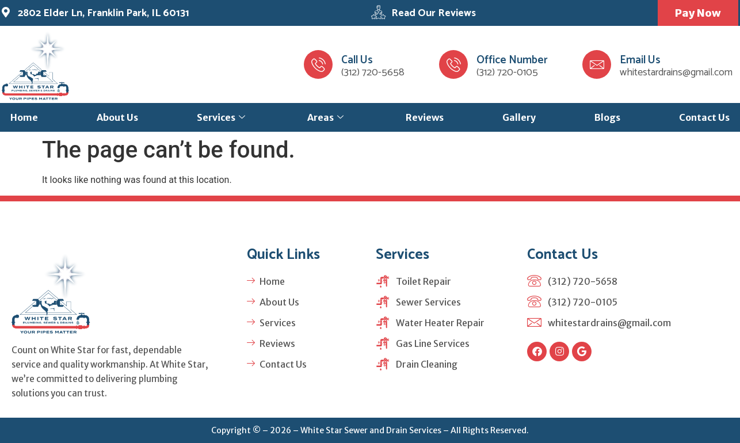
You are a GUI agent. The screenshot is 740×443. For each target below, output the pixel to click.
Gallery (519, 117)
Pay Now (698, 13)
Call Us (357, 60)
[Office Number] (453, 64)
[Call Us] (318, 64)
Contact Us (704, 117)
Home (24, 117)
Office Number (512, 60)
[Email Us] (596, 64)
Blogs (607, 117)
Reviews (425, 117)
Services (221, 117)
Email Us (640, 60)
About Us (117, 117)
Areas (325, 117)
